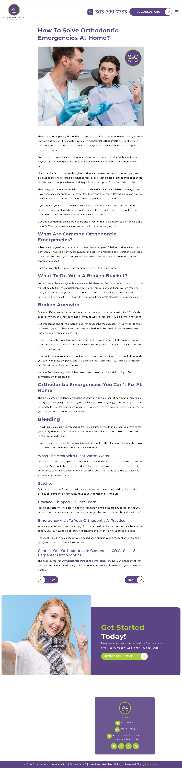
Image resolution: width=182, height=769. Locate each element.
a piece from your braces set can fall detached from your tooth (87, 284)
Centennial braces (77, 444)
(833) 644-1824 (125, 730)
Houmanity (151, 765)
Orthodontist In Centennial (78, 432)
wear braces (90, 248)
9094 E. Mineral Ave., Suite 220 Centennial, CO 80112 (125, 738)
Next (130, 580)
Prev (51, 580)
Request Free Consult (122, 657)
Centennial (95, 142)
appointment (110, 566)
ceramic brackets (108, 298)
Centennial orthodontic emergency (86, 562)
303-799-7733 (124, 724)
